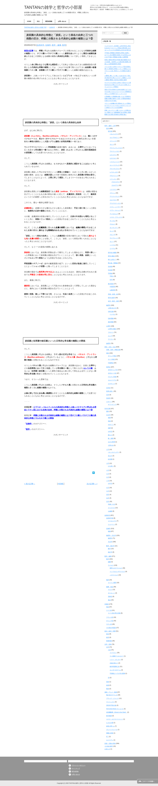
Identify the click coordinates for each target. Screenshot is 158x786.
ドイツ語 (109, 610)
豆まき (110, 456)
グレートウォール (111, 729)
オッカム (112, 221)
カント (112, 241)
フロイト (111, 332)
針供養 (110, 459)
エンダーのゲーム (115, 670)
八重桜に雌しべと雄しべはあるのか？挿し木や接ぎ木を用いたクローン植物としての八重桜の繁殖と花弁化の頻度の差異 (118, 78)
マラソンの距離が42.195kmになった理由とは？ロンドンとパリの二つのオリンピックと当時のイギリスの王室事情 (118, 105)
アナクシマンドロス (116, 148)
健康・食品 (109, 587)
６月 (107, 477)
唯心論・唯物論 (113, 263)
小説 (109, 650)
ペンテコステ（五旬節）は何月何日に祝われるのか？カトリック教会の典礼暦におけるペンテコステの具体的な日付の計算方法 (118, 48)
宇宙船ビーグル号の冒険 (117, 673)
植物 (109, 531)
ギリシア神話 (112, 356)
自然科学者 (109, 518)
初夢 (109, 428)
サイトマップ (76, 768)
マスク (110, 589)
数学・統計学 (110, 546)
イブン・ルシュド (115, 210)
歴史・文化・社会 (110, 347)
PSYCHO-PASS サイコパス (114, 709)
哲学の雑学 (111, 297)
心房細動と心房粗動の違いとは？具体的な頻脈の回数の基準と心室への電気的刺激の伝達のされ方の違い (118, 98)
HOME (29, 21)
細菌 (109, 562)
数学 (109, 548)
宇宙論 (110, 273)
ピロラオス (113, 158)
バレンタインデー (113, 452)
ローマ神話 (111, 359)
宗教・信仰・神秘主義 (113, 349)
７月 (107, 481)
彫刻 (107, 689)
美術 (107, 682)
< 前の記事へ (29, 484)
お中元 (110, 483)
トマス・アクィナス (116, 217)
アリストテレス (114, 196)
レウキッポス (114, 172)
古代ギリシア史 (113, 370)
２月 (107, 449)
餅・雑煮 (111, 438)
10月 (107, 494)
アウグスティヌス (115, 203)
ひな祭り (111, 466)
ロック (112, 231)
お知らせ (107, 749)
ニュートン (111, 524)
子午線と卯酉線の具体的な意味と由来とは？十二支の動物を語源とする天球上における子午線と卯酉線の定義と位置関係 (118, 55)
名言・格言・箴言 (113, 301)
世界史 (108, 367)
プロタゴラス (115, 182)
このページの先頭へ (148, 781)
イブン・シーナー (115, 207)
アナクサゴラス (114, 169)
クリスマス (111, 508)
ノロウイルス (114, 575)
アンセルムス (114, 214)
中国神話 (111, 363)
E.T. (107, 736)
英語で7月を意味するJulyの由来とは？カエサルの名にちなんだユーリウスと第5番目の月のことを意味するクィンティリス (118, 92)
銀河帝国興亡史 (114, 666)
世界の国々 (109, 391)
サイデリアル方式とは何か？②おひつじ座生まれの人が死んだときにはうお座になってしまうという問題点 (118, 85)
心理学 (108, 326)
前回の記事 (28, 51)
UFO (111, 279)
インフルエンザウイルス (117, 571)
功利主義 (111, 311)
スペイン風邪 (112, 582)
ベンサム (112, 314)
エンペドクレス (114, 165)
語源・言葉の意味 (110, 743)
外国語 (107, 604)
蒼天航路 (109, 716)
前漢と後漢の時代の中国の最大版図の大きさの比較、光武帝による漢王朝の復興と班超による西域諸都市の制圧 (118, 62)
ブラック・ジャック (112, 698)
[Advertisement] (60, 101)
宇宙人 (112, 276)
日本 (107, 395)
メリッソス (113, 141)
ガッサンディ (114, 227)
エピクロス (113, 200)
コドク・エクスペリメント (114, 719)
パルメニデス (114, 134)
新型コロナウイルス (116, 568)
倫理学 (108, 305)
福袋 (109, 417)
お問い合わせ (62, 21)
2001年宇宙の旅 (111, 705)
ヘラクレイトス (114, 162)
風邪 (107, 580)
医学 (64, 45)
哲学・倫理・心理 (110, 126)
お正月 (108, 415)
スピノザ (112, 234)
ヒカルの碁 (109, 722)
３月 (107, 463)
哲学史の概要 (112, 252)
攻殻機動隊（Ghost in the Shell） (116, 712)
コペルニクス (112, 521)
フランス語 (109, 617)
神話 (107, 353)
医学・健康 (56, 45)
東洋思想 (111, 284)
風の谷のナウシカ (111, 695)
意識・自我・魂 (113, 294)
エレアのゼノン (114, 137)
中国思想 (112, 286)
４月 (107, 470)
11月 (107, 498)
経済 (107, 637)
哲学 (107, 128)
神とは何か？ (112, 259)
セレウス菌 (88, 368)
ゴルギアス (114, 185)
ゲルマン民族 (112, 377)
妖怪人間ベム (110, 726)
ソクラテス (113, 189)
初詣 (109, 421)
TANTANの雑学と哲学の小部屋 (53, 7)
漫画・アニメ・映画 (111, 692)
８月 (107, 487)
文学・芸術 (108, 644)
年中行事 (107, 408)
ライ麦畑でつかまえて (117, 656)
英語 (107, 607)
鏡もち (110, 435)
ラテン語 (109, 624)
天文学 (110, 542)
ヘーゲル (112, 245)
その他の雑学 (109, 746)
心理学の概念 (112, 329)
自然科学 (40, 45)
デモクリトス (114, 175)
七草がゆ (111, 445)
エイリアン (109, 740)
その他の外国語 (111, 627)
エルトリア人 (112, 380)
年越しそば (111, 504)
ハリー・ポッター (115, 659)
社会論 (110, 270)
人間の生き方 (112, 308)
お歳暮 (110, 511)
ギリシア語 (109, 621)
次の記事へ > (92, 484)
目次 (38, 21)
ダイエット (111, 593)
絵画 (107, 685)
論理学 (108, 343)
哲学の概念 (111, 256)
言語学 (108, 398)
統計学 (110, 552)
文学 (107, 647)
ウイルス (111, 565)
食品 (109, 600)
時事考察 (109, 641)
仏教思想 (112, 290)
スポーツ (109, 401)
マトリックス (110, 702)
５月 (107, 474)
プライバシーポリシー (78, 765)
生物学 (48, 45)
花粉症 (110, 596)
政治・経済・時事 (110, 631)
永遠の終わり (114, 663)
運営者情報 (48, 21)
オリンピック (112, 404)
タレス (112, 144)
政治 (107, 634)
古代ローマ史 (112, 373)
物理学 (110, 538)
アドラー (111, 339)
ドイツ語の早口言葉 (114, 613)
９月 (107, 491)
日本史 (108, 388)
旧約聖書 (111, 318)
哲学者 (110, 131)
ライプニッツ (114, 238)
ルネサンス (111, 383)
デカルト (112, 224)
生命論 (110, 266)
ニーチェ (112, 248)
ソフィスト (113, 179)
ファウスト (113, 652)
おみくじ (111, 424)
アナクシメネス (114, 151)
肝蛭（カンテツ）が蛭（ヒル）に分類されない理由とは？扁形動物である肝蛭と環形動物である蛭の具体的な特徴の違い (118, 112)
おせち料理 (111, 442)
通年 (107, 411)
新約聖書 (111, 322)
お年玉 (110, 431)
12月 (107, 501)
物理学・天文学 (111, 535)
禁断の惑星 (109, 733)
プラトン (112, 193)
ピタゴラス (113, 155)
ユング (110, 336)
